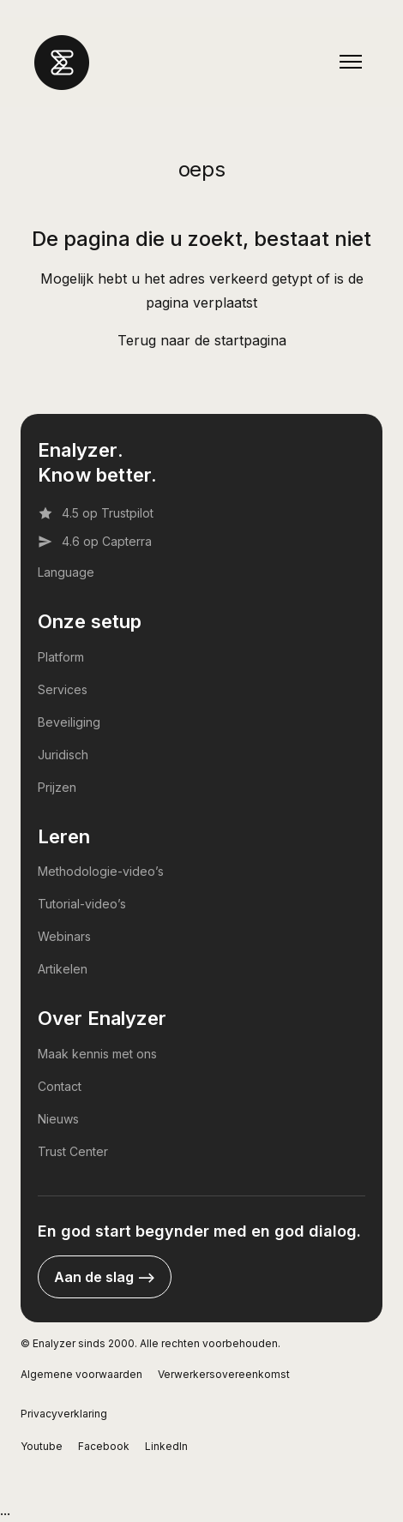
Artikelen (62, 969)
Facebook (103, 1446)
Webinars (64, 936)
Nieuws (58, 1119)
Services (62, 689)
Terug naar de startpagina (201, 340)
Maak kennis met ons (97, 1053)
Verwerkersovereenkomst (224, 1374)
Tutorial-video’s (82, 903)
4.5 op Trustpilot (95, 513)
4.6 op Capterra (95, 541)
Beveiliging (69, 722)
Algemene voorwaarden (81, 1374)
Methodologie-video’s (101, 871)
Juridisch (63, 754)
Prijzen (57, 787)
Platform (61, 657)
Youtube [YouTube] (42, 1446)
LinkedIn (166, 1446)
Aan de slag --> (104, 1276)
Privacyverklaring (64, 1413)
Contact (59, 1086)
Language (66, 572)
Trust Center (73, 1151)
